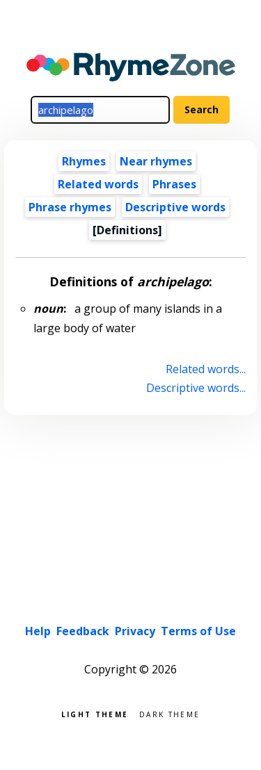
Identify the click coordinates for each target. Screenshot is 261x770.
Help (38, 631)
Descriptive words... (196, 387)
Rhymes (84, 161)
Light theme (94, 713)
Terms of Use (198, 631)
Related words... (206, 369)
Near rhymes (156, 161)
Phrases (174, 184)
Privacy (135, 631)
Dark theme (169, 713)
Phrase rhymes (70, 207)
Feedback (82, 631)
